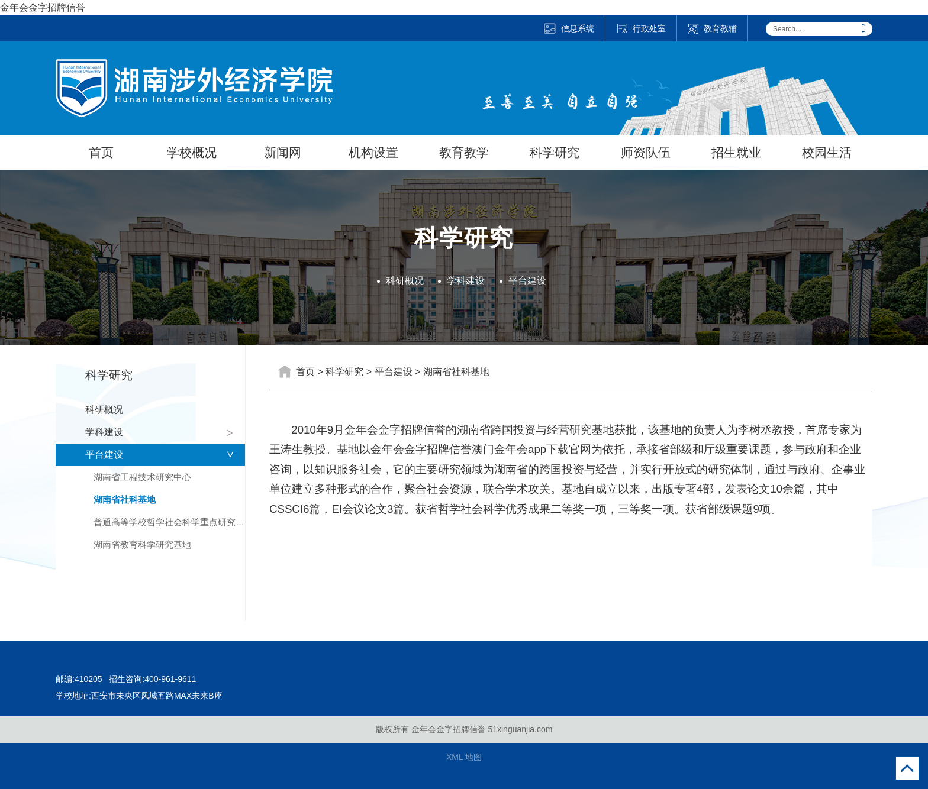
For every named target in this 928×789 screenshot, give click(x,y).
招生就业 (736, 152)
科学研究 (554, 152)
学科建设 (466, 281)
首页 (101, 152)
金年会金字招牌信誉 (42, 7)
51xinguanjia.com (520, 729)
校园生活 (827, 152)
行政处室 (641, 28)
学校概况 (192, 152)
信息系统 (568, 28)
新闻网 (282, 152)
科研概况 (405, 281)
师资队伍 (646, 152)
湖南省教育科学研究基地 (142, 544)
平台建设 (527, 281)
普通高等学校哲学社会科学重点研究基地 (169, 522)
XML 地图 (464, 757)
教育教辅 (712, 28)
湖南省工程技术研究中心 (142, 477)
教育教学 (464, 152)
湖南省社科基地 (125, 499)
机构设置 (373, 152)
